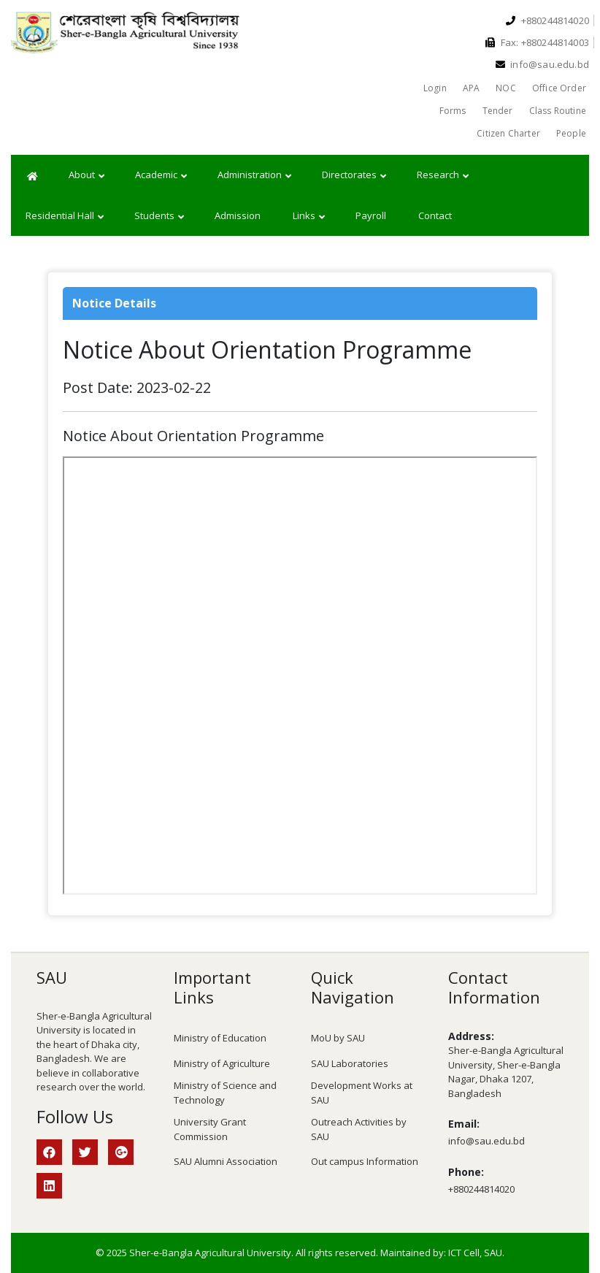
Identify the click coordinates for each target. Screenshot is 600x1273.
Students (159, 216)
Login (435, 88)
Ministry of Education (220, 1037)
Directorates (354, 175)
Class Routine (557, 110)
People (571, 133)
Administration (254, 175)
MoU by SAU (338, 1037)
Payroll (370, 215)
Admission (238, 215)
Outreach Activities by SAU (359, 1129)
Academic (161, 175)
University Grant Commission (210, 1129)
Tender (497, 110)
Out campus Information (364, 1161)
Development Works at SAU (361, 1092)
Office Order (559, 88)
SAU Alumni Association (225, 1161)
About (86, 175)
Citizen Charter (508, 133)
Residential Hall (65, 216)
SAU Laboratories (349, 1063)
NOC (506, 88)
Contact (435, 215)
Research (443, 175)
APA (471, 88)
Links (309, 216)
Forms (452, 110)
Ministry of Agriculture (222, 1063)
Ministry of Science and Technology (225, 1092)
